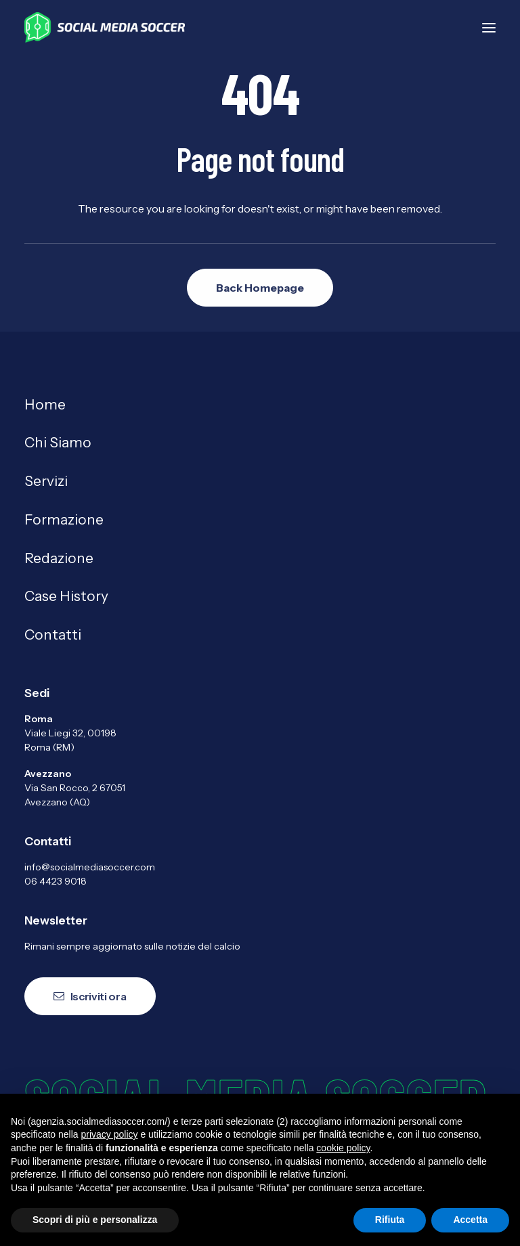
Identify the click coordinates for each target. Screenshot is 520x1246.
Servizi (46, 480)
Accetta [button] (470, 1219)
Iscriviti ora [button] (90, 996)
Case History (66, 595)
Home (45, 404)
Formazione (64, 519)
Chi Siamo (57, 442)
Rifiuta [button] (390, 1219)
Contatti (52, 634)
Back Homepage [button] (260, 287)
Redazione (58, 558)
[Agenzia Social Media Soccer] (104, 27)
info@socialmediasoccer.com (89, 867)
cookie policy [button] (343, 1147)
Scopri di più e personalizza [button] (94, 1219)
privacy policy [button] (109, 1134)
